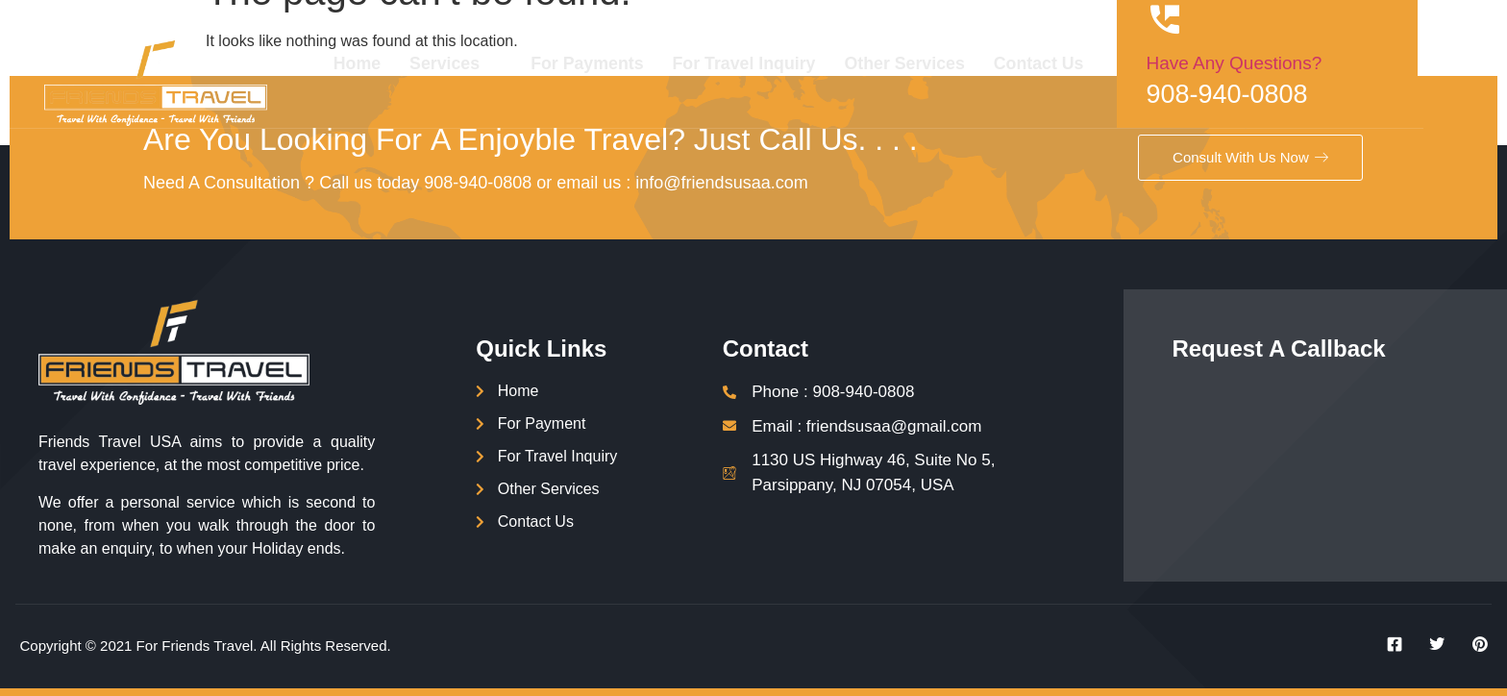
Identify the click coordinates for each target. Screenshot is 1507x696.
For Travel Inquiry (804, 63)
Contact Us (1103, 63)
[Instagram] (1473, 644)
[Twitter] (1430, 644)
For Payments (646, 63)
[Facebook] (1387, 644)
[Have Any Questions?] (1231, 19)
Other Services (967, 63)
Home (414, 63)
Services (511, 63)
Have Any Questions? (1300, 63)
